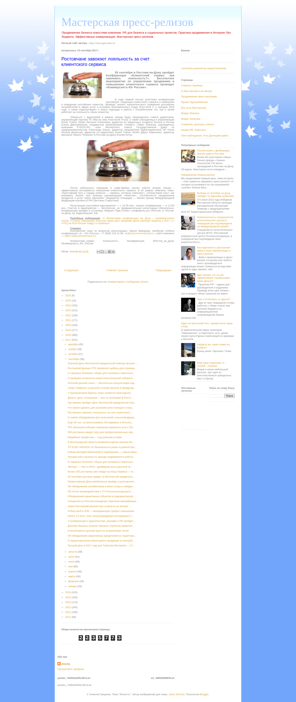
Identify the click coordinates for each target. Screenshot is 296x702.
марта (72, 576)
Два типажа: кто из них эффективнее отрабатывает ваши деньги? (213, 277)
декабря (73, 344)
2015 (68, 597)
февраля (74, 581)
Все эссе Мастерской (193, 107)
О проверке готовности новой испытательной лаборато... (101, 378)
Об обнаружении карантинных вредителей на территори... (102, 535)
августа (73, 551)
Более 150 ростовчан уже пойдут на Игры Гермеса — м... (101, 471)
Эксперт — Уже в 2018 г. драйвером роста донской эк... (100, 466)
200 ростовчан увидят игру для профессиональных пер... (101, 432)
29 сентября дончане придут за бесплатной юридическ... (101, 476)
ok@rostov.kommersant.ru (139, 233)
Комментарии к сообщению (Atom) (128, 281)
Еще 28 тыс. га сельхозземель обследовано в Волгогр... (100, 422)
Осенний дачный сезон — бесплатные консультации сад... (102, 383)
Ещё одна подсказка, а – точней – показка (211, 364)
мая (71, 566)
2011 (68, 617)
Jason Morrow (176, 694)
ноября (73, 349)
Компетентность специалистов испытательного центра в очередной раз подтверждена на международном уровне (215, 222)
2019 (68, 330)
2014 (68, 602)
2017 (68, 339)
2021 (68, 320)
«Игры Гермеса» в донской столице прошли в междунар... (102, 387)
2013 (68, 607)
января (72, 586)
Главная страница (117, 270)
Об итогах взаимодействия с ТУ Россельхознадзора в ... (101, 491)
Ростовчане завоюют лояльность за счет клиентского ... (100, 412)
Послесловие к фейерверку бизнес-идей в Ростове (213, 152)
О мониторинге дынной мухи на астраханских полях (98, 530)
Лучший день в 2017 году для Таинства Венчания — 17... (101, 545)
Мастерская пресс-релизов (127, 22)
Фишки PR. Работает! (193, 129)
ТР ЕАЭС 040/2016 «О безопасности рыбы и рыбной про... (102, 447)
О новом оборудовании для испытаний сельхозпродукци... (102, 417)
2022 (68, 315)
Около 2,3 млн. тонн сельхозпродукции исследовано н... (100, 515)
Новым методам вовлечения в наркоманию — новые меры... (103, 452)
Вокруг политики (190, 118)
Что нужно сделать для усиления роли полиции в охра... (101, 407)
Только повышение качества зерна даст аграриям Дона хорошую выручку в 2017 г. (122, 220)
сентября (74, 359)
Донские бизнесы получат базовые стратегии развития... (101, 525)
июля (71, 556)
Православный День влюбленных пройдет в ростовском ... (102, 481)
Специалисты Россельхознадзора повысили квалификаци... (103, 501)
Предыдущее (163, 270)
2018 (68, 335)
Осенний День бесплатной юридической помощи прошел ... (103, 363)
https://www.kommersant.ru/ (80, 235)
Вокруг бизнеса (190, 113)
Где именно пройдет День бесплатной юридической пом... (102, 402)
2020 (68, 325)
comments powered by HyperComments (203, 68)
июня (71, 561)
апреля (73, 571)
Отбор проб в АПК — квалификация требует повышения (101, 511)
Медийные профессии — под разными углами (95, 437)
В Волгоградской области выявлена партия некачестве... (101, 442)
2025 (68, 300)
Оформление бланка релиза (198, 174)
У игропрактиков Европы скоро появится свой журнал (99, 392)
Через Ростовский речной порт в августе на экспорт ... (99, 506)
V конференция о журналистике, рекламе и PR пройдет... (101, 521)
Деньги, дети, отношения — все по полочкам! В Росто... (100, 397)
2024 (68, 305)
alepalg (65, 663)
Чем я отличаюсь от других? (213, 299)
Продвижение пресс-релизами (199, 96)
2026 (68, 295)
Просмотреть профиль (70, 669)
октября (73, 354)
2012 (68, 612)
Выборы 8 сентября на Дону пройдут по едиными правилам (215, 195)
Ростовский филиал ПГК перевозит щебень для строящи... (102, 368)
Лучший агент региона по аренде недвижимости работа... (101, 456)
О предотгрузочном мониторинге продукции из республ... (101, 540)
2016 (68, 592)
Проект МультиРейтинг (194, 102)
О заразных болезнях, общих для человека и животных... (101, 373)
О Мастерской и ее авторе (196, 91)
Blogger (204, 694)
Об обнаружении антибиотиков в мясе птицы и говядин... (101, 486)
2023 (68, 310)
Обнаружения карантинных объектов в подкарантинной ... (102, 496)
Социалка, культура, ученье (197, 124)
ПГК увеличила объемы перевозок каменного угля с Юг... (101, 427)
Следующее (71, 270)
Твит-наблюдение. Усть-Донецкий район (204, 135)
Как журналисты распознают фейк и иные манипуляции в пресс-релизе (214, 250)
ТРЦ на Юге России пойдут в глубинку (85, 223)
